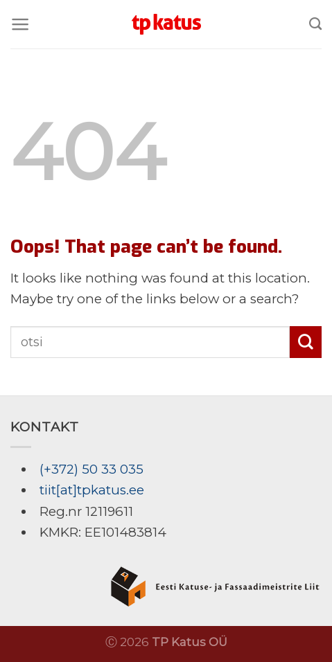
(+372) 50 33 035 (91, 469)
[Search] (315, 24)
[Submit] (306, 342)
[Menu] (20, 24)
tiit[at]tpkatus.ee (92, 490)
